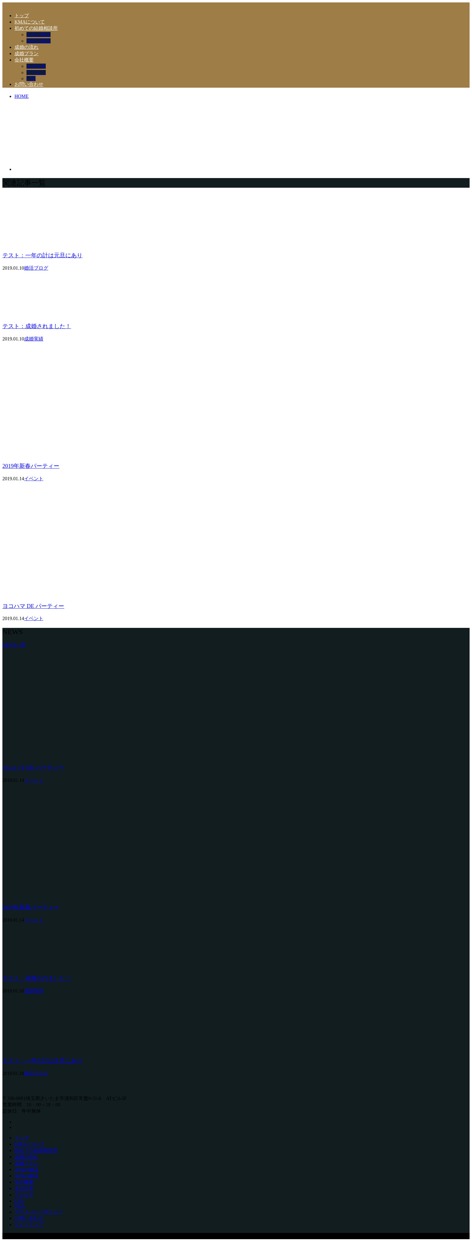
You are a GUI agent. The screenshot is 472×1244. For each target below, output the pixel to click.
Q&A (19, 1206)
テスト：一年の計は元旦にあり (42, 255)
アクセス (36, 72)
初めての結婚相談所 (36, 28)
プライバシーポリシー (38, 1211)
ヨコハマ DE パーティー (33, 606)
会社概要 (24, 59)
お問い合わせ (28, 84)
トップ (21, 15)
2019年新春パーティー (30, 466)
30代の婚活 (38, 34)
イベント (33, 478)
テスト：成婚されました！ (36, 326)
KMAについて (29, 21)
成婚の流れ (26, 47)
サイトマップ (28, 1224)
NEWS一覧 (14, 644)
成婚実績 (33, 338)
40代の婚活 (38, 40)
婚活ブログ (36, 268)
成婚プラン (26, 53)
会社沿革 (36, 66)
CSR (31, 78)
